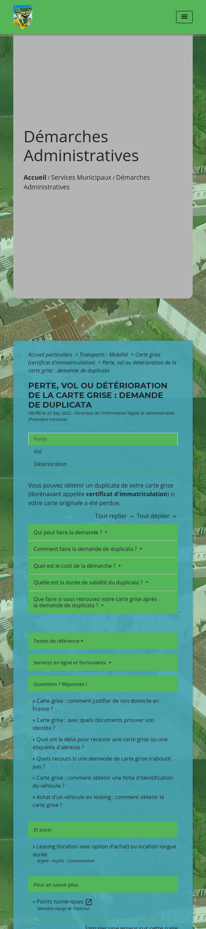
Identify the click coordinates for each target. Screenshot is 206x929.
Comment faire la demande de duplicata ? (86, 549)
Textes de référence (56, 640)
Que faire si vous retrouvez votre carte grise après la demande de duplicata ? (95, 602)
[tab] (103, 439)
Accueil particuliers (51, 354)
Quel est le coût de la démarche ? (75, 565)
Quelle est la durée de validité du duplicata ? (89, 582)
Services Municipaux (81, 177)
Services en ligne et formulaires (70, 662)
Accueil (35, 177)
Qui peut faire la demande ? (68, 532)
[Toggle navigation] (184, 17)
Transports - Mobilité (104, 354)
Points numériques (65, 901)
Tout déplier (157, 516)
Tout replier (116, 516)
